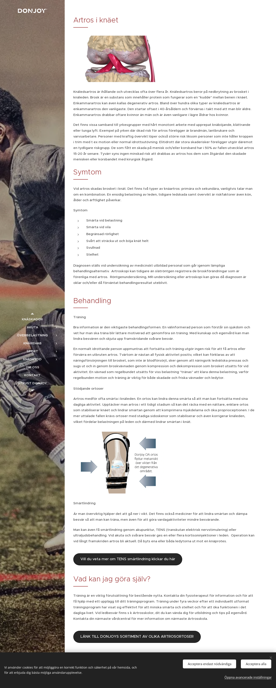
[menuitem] (32, 319)
